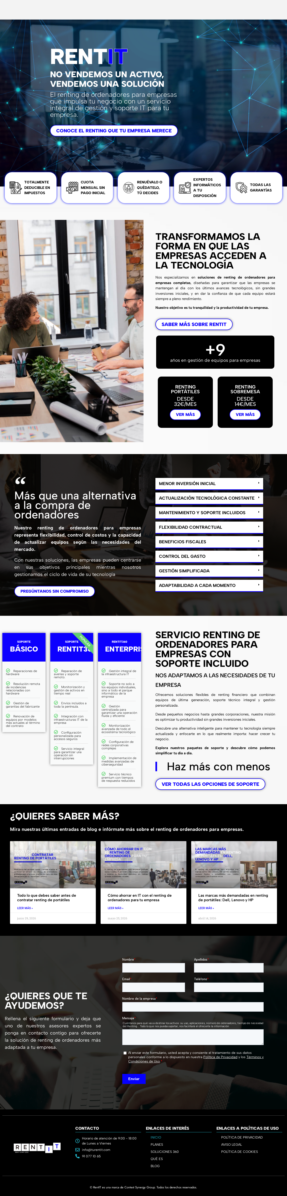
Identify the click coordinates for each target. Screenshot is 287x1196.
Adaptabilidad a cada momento (197, 585)
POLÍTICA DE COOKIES (239, 1152)
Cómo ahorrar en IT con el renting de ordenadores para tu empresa (140, 897)
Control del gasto (182, 556)
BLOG (155, 1166)
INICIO (156, 1137)
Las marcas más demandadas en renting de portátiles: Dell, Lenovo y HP (233, 897)
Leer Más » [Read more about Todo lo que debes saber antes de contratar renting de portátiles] (25, 908)
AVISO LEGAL (231, 1145)
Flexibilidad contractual (190, 527)
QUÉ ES (157, 1159)
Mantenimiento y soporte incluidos (202, 512)
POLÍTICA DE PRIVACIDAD (242, 1137)
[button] (209, 484)
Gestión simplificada (184, 571)
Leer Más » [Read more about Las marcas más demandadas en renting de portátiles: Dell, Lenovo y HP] (206, 908)
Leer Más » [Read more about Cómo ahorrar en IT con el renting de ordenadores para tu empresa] (115, 908)
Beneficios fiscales (182, 541)
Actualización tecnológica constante (207, 498)
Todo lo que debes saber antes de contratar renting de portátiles (46, 897)
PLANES (158, 1144)
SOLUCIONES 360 (165, 1152)
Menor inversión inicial (187, 483)
